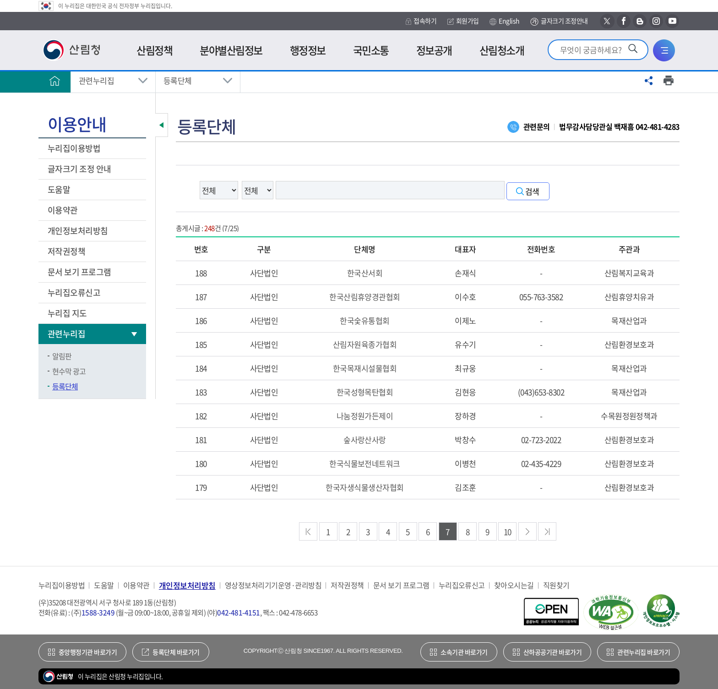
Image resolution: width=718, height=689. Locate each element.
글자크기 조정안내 (558, 21)
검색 (532, 191)
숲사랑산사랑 (364, 439)
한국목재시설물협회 (365, 368)
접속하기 (421, 21)
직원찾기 (556, 585)
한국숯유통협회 (364, 320)
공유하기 (649, 80)
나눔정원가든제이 (365, 415)
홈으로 (54, 81)
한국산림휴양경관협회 (364, 296)
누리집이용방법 (74, 148)
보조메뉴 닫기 (161, 125)
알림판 (61, 355)
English (504, 21)
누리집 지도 (67, 313)
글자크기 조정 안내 (79, 169)
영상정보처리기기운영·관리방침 (273, 585)
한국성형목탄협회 (365, 392)
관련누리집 (96, 80)
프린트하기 (668, 80)
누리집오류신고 (74, 292)
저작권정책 (66, 251)
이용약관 (63, 210)
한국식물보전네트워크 (364, 463)
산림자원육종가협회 (365, 344)
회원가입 (463, 21)
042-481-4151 (238, 612)
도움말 (59, 189)
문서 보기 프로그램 (79, 272)
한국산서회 (364, 273)
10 (507, 531)
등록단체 (177, 80)
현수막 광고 (69, 371)
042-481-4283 (658, 126)
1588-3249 (98, 612)
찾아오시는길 (514, 585)
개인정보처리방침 (78, 230)
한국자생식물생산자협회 (364, 487)
